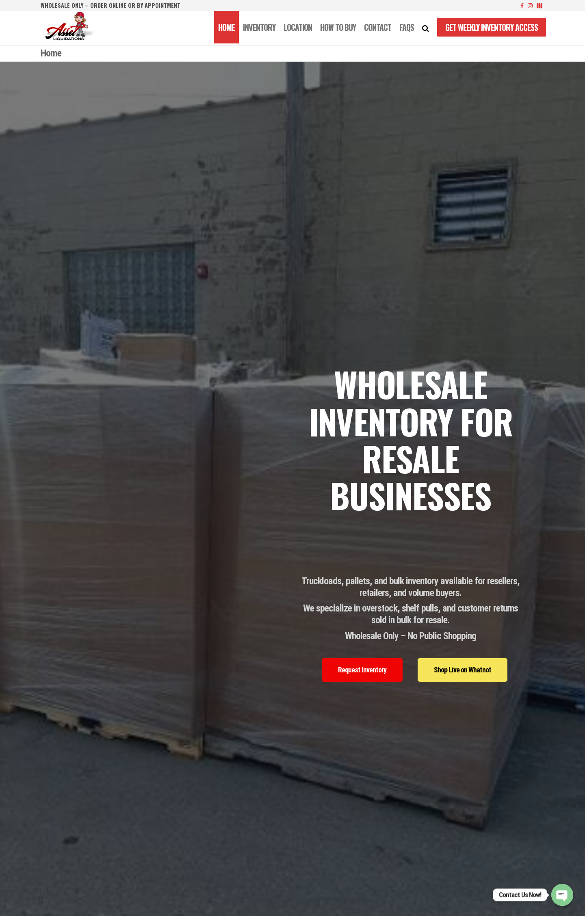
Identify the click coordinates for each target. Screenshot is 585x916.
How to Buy (338, 27)
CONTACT (377, 27)
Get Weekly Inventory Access (491, 27)
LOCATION (298, 27)
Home (226, 27)
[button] (362, 670)
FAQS (406, 27)
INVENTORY (259, 27)
